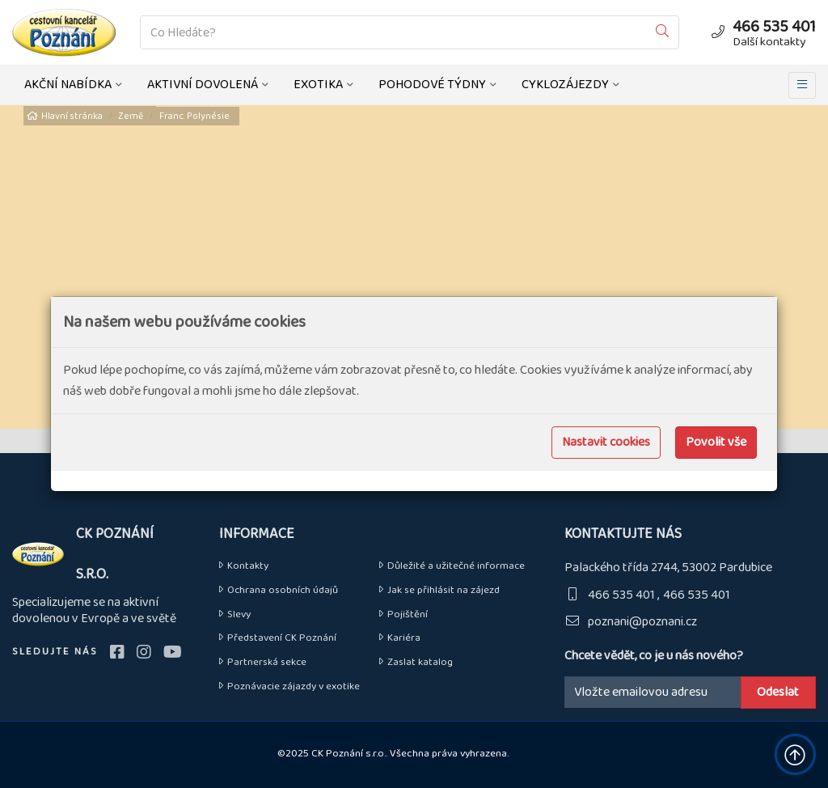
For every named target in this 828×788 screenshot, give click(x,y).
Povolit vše (716, 442)
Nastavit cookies (606, 442)
